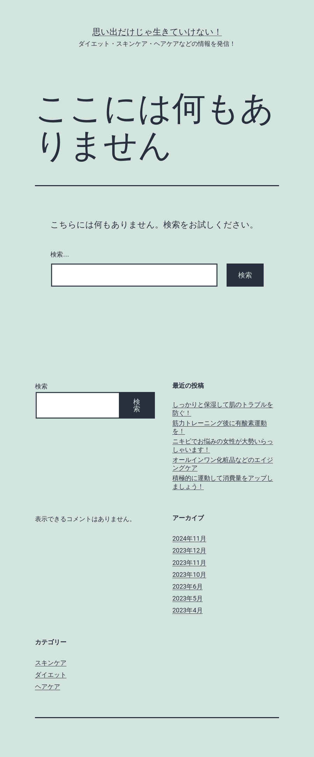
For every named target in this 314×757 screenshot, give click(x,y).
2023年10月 (189, 574)
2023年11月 (189, 562)
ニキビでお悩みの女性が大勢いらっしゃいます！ (222, 445)
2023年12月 (189, 550)
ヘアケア (47, 686)
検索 (41, 386)
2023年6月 (187, 586)
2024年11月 (189, 538)
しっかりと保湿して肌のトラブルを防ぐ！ (222, 408)
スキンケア (50, 662)
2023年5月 (187, 598)
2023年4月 (187, 610)
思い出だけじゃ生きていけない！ (157, 32)
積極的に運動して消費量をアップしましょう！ (222, 482)
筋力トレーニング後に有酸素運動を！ (219, 427)
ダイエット (50, 674)
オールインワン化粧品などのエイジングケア (222, 463)
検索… (59, 254)
